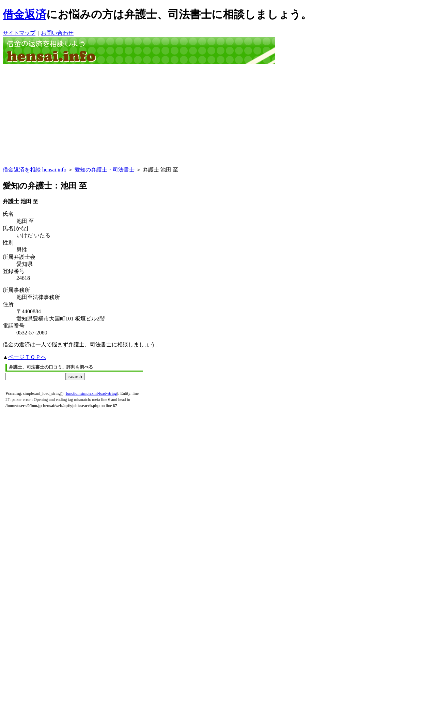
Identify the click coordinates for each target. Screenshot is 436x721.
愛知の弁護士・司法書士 (105, 169)
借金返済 (24, 14)
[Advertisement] (218, 115)
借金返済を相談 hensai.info (34, 169)
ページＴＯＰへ (27, 357)
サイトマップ (19, 33)
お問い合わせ (57, 33)
